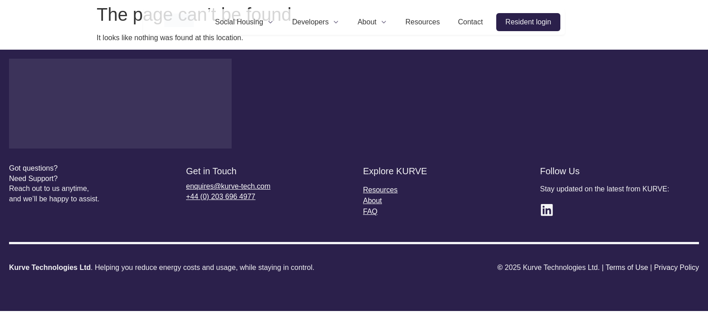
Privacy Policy (676, 267)
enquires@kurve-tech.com (228, 186)
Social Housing (244, 22)
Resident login (528, 22)
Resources (422, 22)
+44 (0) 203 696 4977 (220, 196)
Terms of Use (627, 267)
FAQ (370, 211)
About (372, 22)
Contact (470, 22)
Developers (316, 22)
